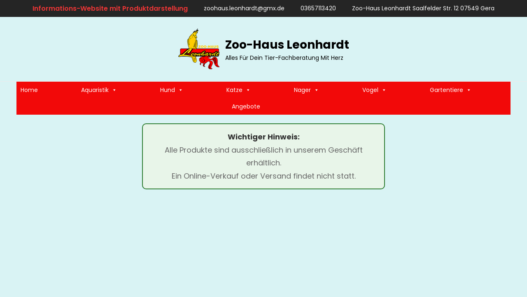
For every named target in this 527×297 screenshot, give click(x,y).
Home (29, 90)
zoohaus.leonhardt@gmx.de (240, 8)
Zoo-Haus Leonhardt (287, 45)
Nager (306, 90)
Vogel (374, 90)
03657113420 (314, 8)
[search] (503, 49)
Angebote (246, 106)
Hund (171, 90)
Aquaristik (99, 90)
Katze (238, 90)
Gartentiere (450, 90)
